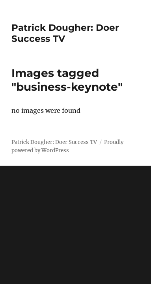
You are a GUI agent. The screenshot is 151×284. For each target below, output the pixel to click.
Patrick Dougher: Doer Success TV (54, 142)
